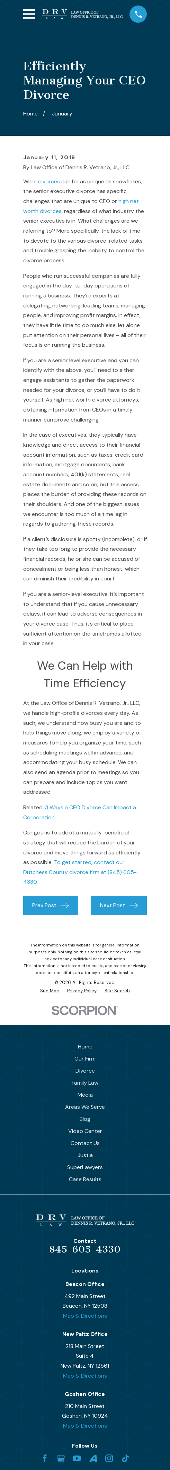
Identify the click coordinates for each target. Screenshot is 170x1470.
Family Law (85, 1082)
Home (85, 1046)
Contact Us (85, 1143)
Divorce (85, 1070)
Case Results (85, 1179)
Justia (85, 1155)
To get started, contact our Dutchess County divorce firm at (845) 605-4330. (80, 872)
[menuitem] (50, 991)
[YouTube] (77, 1458)
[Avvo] (93, 1458)
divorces (49, 181)
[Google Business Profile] (61, 1458)
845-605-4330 (84, 1249)
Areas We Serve (85, 1107)
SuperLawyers (85, 1167)
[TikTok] (125, 1458)
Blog (85, 1119)
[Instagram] (109, 1458)
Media (85, 1094)
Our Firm (85, 1058)
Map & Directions (85, 1315)
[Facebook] (44, 1458)
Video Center (85, 1131)
